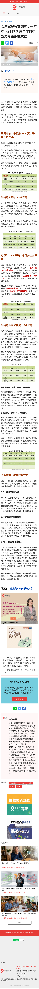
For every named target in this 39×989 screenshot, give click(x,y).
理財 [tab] (11, 13)
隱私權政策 (26, 933)
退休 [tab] (19, 13)
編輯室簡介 (8, 933)
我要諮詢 (19, 933)
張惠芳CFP (9, 71)
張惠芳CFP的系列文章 (21, 588)
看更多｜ (5, 588)
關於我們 (14, 933)
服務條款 (31, 933)
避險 (10, 21)
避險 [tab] (26, 13)
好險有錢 (3, 21)
